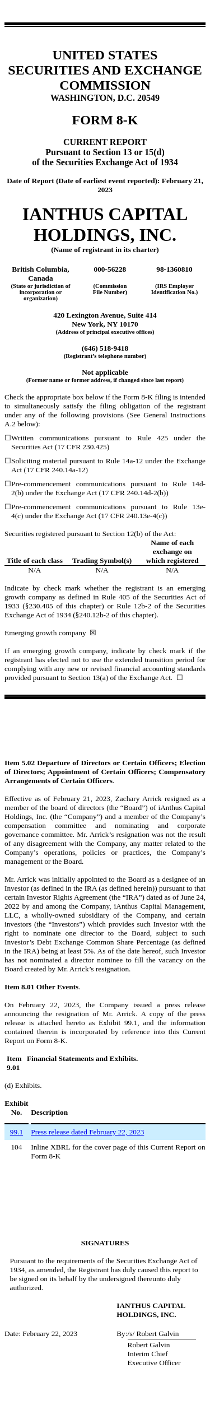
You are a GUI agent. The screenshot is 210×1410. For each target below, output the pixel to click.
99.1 (16, 1132)
